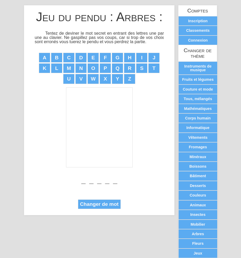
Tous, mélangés (198, 99)
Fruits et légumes (198, 79)
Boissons (197, 166)
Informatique (197, 128)
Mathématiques (198, 108)
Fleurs (197, 243)
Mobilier (198, 224)
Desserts (198, 186)
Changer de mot (99, 204)
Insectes (198, 214)
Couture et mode (198, 89)
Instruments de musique (197, 68)
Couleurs (198, 195)
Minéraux (197, 157)
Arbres (198, 234)
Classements (198, 30)
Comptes (197, 11)
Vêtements (197, 137)
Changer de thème (198, 53)
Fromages (198, 147)
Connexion (198, 40)
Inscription (198, 21)
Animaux (198, 205)
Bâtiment (198, 176)
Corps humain (198, 118)
